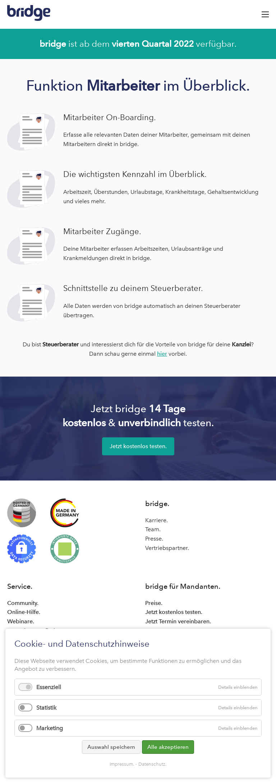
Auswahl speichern (111, 747)
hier (162, 353)
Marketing (49, 728)
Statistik (46, 707)
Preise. (153, 603)
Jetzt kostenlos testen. (138, 446)
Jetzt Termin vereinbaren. (178, 621)
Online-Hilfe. (23, 612)
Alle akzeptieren (168, 747)
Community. (22, 603)
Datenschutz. (152, 764)
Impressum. (122, 764)
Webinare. (20, 621)
